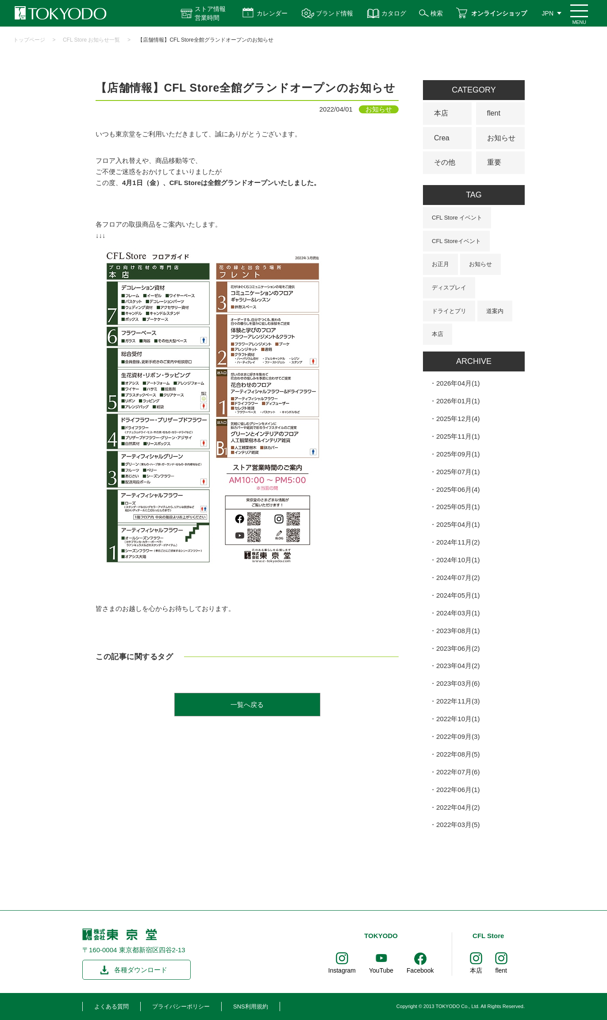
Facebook (420, 970)
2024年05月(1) (458, 595)
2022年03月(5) (458, 824)
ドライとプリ (449, 311)
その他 (444, 162)
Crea (441, 138)
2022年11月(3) (458, 701)
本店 (441, 113)
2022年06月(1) (458, 789)
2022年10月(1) (458, 718)
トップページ (29, 40)
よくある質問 (111, 1006)
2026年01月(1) (458, 401)
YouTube (381, 970)
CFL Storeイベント (456, 241)
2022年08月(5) (458, 754)
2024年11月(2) (458, 542)
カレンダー (272, 13)
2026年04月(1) (458, 383)
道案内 (494, 311)
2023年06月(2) (458, 648)
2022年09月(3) (458, 736)
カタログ (393, 13)
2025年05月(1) (458, 506)
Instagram (342, 970)
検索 (436, 13)
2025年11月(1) (458, 436)
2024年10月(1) (458, 560)
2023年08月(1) (458, 630)
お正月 (440, 264)
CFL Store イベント (457, 217)
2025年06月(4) (458, 489)
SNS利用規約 (250, 1006)
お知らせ (501, 138)
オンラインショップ (499, 13)
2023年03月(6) (458, 683)
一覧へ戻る (247, 704)
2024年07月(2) (458, 577)
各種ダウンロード (140, 970)
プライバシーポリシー (181, 1006)
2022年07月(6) (458, 772)
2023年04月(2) (458, 665)
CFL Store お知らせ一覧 (91, 40)
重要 (494, 162)
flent (493, 113)
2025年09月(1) (458, 454)
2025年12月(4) (458, 418)
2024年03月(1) (458, 613)
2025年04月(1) (458, 524)
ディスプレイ (449, 287)
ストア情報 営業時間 (210, 13)
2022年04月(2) (458, 807)
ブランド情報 (334, 13)
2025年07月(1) (458, 471)
